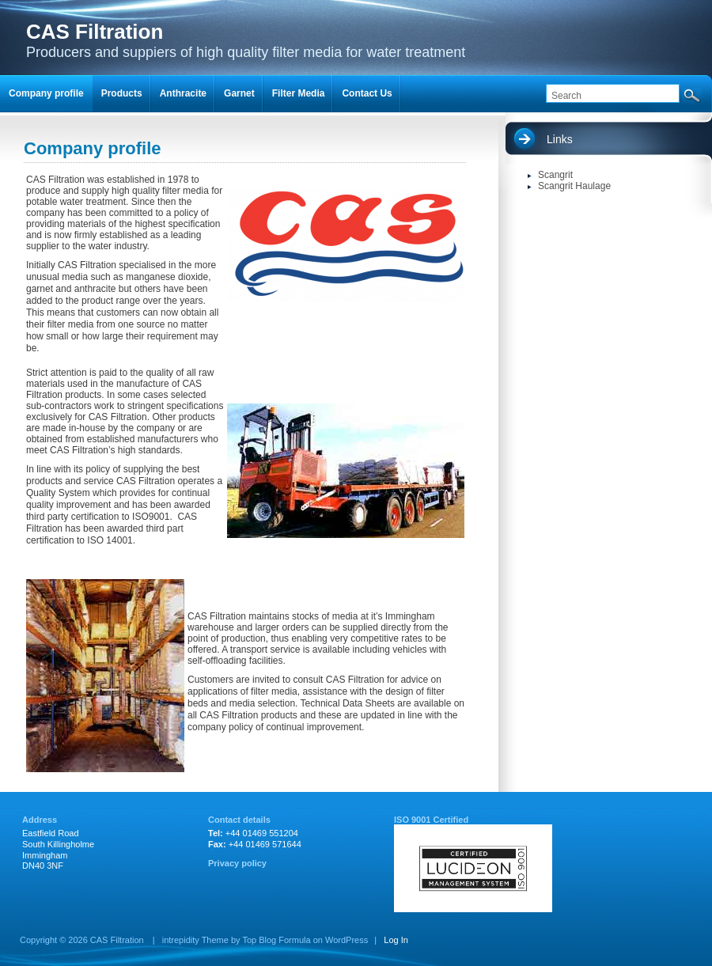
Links (560, 139)
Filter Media (298, 93)
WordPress (346, 940)
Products (121, 93)
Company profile (46, 93)
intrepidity (180, 940)
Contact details (239, 819)
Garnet (239, 93)
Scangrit (555, 174)
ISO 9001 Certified (431, 819)
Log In (396, 940)
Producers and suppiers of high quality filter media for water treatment (245, 40)
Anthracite (183, 93)
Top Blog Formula (276, 940)
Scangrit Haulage (574, 185)
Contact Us (367, 93)
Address (39, 819)
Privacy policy (237, 863)
